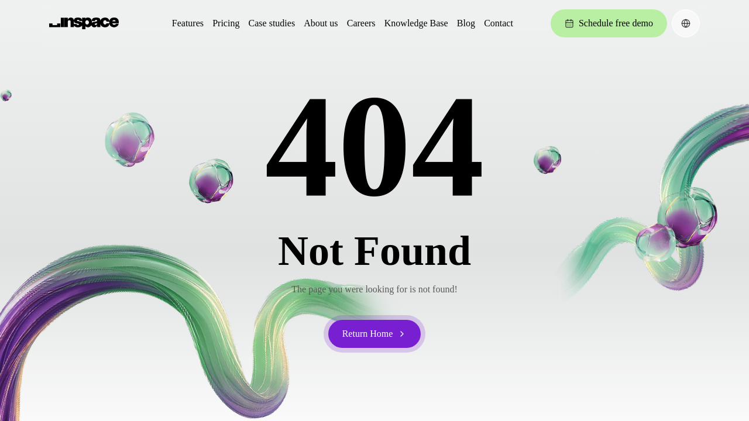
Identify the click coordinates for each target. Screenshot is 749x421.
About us (321, 23)
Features (188, 23)
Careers (361, 23)
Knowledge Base (416, 23)
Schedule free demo (609, 23)
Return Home (374, 334)
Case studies (272, 23)
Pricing (225, 23)
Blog (466, 23)
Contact (498, 23)
